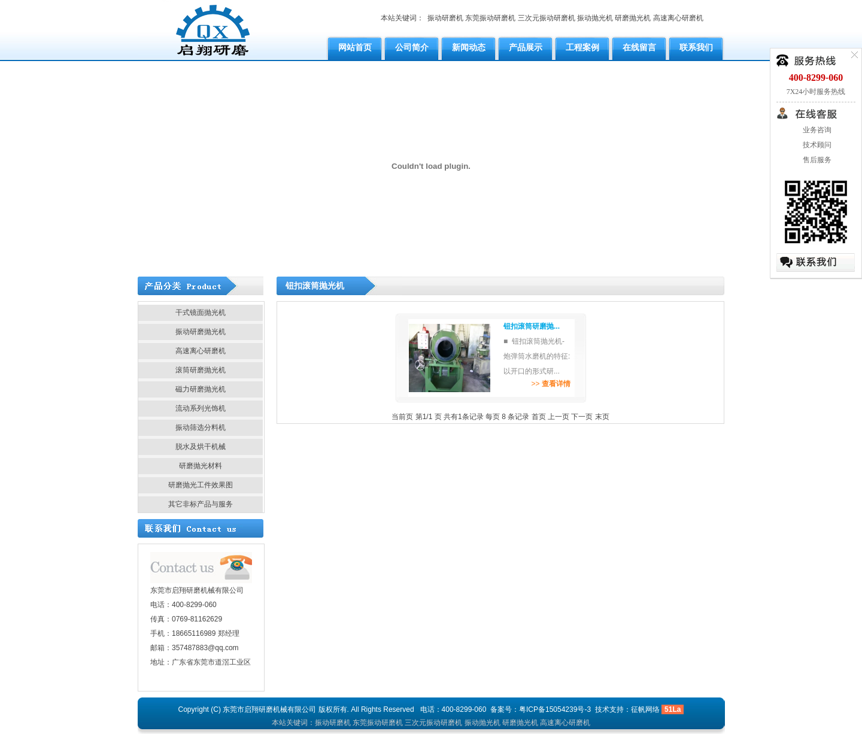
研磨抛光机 (633, 18)
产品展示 (525, 47)
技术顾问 (816, 145)
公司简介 (412, 47)
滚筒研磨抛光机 (200, 370)
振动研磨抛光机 (200, 331)
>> (550, 384)
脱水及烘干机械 (200, 446)
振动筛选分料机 (200, 427)
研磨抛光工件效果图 (200, 485)
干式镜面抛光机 (200, 312)
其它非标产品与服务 (200, 504)
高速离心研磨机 (678, 18)
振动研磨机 (445, 18)
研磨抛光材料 (200, 466)
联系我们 (696, 47)
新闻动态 (468, 47)
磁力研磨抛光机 (200, 389)
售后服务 (816, 160)
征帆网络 (645, 709)
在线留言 (639, 47)
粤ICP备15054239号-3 (555, 709)
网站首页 (355, 47)
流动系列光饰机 (200, 408)
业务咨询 (816, 130)
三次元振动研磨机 (546, 18)
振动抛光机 (595, 18)
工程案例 (582, 47)
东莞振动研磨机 (490, 18)
